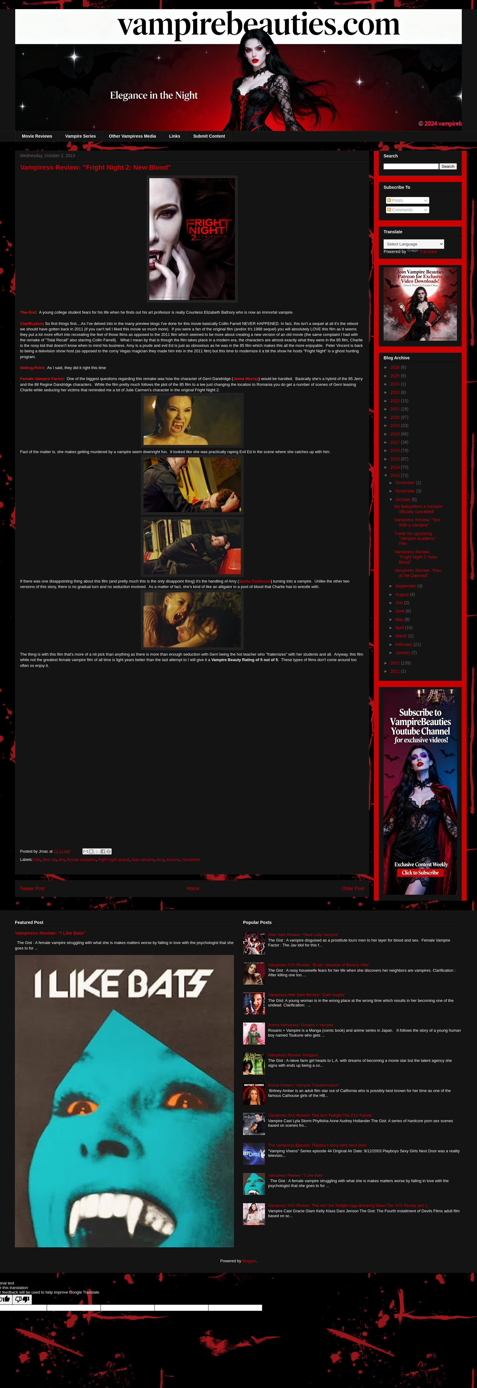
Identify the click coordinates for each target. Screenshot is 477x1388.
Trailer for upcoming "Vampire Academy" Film (415, 538)
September (406, 585)
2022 (395, 400)
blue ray (49, 859)
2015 (395, 458)
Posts (395, 200)
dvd (61, 859)
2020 (395, 417)
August (402, 594)
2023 (395, 392)
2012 (395, 663)
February (404, 644)
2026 (395, 367)
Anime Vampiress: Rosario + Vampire (300, 1025)
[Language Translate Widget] (414, 244)
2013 (395, 475)
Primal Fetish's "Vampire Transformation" (303, 1085)
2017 (395, 442)
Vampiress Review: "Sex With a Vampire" (417, 522)
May (399, 619)
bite (37, 859)
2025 (395, 375)
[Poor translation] (22, 1300)
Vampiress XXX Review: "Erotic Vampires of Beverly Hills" (318, 965)
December (405, 482)
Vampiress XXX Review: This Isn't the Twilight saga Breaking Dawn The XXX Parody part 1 (347, 1205)
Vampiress (191, 859)
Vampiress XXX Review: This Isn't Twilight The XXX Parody (320, 1115)
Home (193, 888)
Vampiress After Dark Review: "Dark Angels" (307, 994)
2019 (395, 425)
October (403, 499)
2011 (395, 671)
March (401, 635)
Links (174, 136)
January (403, 652)
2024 (395, 384)
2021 (395, 409)
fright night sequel (114, 859)
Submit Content (209, 136)
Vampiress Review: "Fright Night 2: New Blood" (415, 557)
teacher (172, 859)
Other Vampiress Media (132, 136)
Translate (422, 251)
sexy (160, 859)
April (400, 627)
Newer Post (32, 888)
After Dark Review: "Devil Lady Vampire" (303, 934)
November (405, 490)
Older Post (353, 888)
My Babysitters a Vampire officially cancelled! (418, 509)
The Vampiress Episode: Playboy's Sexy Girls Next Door (317, 1145)
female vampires (81, 859)
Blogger (249, 1261)
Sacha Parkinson (255, 581)
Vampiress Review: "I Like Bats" (50, 932)
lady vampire (143, 859)
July (399, 602)
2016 (395, 450)
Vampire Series (80, 136)
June (400, 610)
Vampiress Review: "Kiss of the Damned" (417, 573)
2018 (395, 434)
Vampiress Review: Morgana (293, 1055)
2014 (395, 467)
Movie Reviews (37, 136)
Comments (400, 209)
